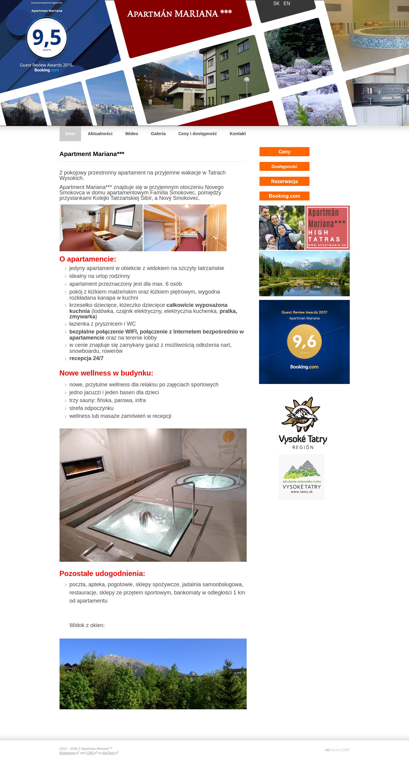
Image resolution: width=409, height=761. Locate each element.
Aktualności (100, 133)
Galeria (158, 133)
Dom (70, 133)
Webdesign (68, 753)
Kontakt (238, 133)
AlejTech (108, 753)
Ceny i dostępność (197, 133)
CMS (90, 753)
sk (276, 3)
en (287, 3)
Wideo (131, 133)
